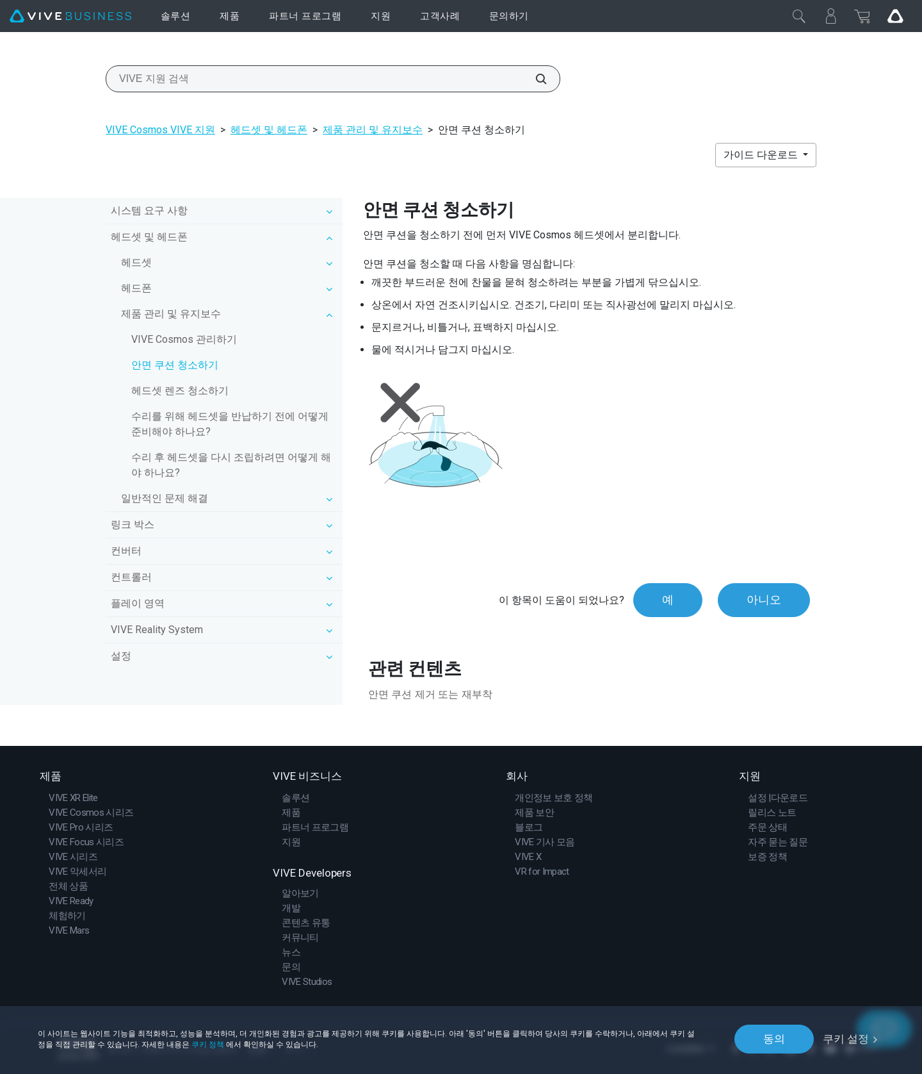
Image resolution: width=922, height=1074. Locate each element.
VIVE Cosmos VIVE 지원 (160, 130)
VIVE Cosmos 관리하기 (184, 339)
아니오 (764, 600)
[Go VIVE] (895, 16)
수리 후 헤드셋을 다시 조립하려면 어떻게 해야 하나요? (231, 465)
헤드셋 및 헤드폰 (268, 130)
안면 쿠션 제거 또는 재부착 (430, 694)
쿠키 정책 (207, 1043)
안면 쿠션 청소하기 (174, 365)
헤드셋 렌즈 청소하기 (180, 390)
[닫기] (799, 16)
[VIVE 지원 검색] (534, 79)
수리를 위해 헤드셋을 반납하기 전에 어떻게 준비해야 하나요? (229, 424)
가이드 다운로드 (762, 155)
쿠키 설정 (846, 1038)
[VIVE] (70, 16)
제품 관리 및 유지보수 (373, 130)
